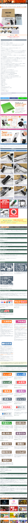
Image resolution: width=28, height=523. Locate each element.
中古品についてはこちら (4, 386)
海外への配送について (4, 249)
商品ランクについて (3, 371)
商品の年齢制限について (4, 233)
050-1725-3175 (18, 220)
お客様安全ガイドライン (4, 240)
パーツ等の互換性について (4, 246)
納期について (2, 318)
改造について (2, 242)
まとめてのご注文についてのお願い (5, 290)
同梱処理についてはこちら (4, 297)
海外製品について (3, 478)
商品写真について (3, 253)
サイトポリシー (3, 259)
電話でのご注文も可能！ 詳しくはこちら (6, 288)
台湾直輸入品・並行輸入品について (5, 485)
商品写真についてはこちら (4, 440)
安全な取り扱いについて (4, 237)
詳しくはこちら (3, 307)
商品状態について (3, 420)
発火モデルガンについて (4, 473)
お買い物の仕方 (3, 262)
